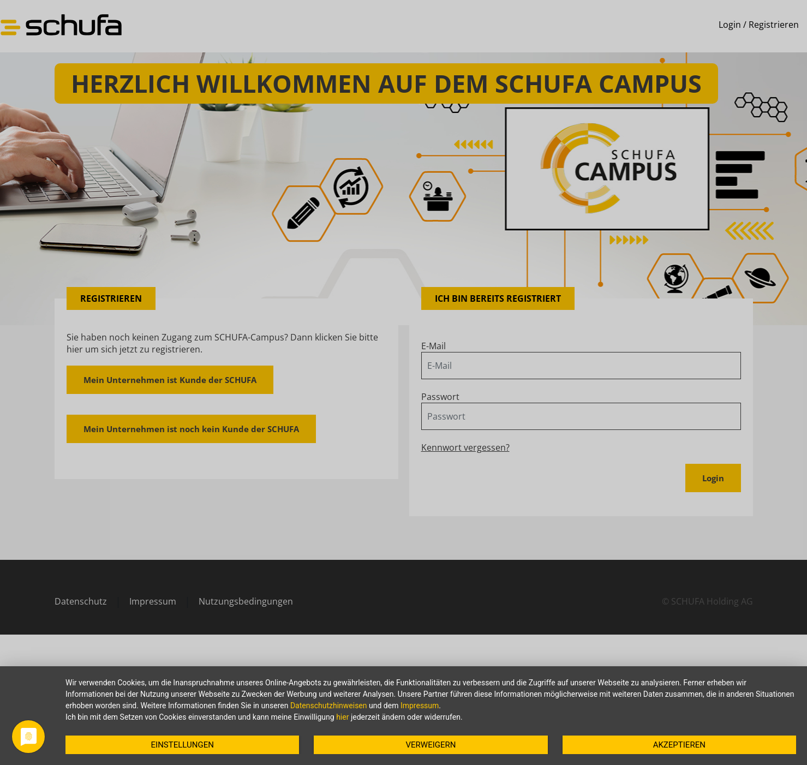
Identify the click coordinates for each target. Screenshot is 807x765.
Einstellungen (182, 745)
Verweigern (431, 745)
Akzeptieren (679, 745)
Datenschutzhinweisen (328, 705)
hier (342, 717)
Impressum (419, 705)
